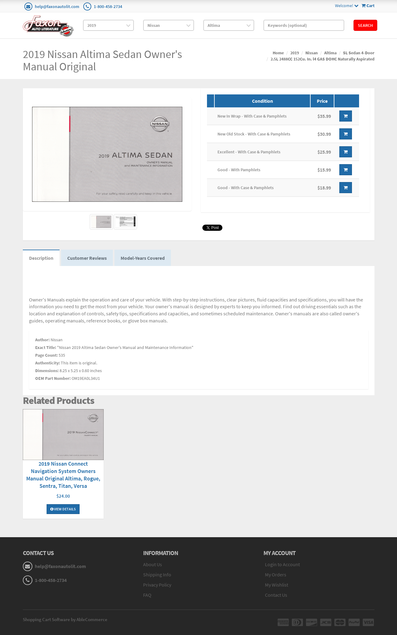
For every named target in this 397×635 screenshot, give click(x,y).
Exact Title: (45, 347)
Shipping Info (157, 574)
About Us (152, 564)
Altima (330, 53)
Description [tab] (41, 258)
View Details (63, 509)
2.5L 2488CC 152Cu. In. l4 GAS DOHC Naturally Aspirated (322, 59)
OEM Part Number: (53, 378)
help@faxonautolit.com (57, 6)
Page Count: (46, 355)
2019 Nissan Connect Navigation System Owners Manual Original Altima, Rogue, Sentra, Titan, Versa (63, 474)
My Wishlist (276, 585)
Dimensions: (47, 370)
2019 (294, 53)
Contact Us (276, 595)
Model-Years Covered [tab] (143, 258)
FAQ (147, 595)
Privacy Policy (157, 585)
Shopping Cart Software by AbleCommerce (65, 619)
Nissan (311, 53)
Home (278, 53)
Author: (42, 339)
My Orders (275, 574)
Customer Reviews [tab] (87, 258)
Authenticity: (47, 363)
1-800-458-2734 (108, 6)
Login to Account (282, 564)
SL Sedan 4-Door (358, 53)
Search (365, 25)
